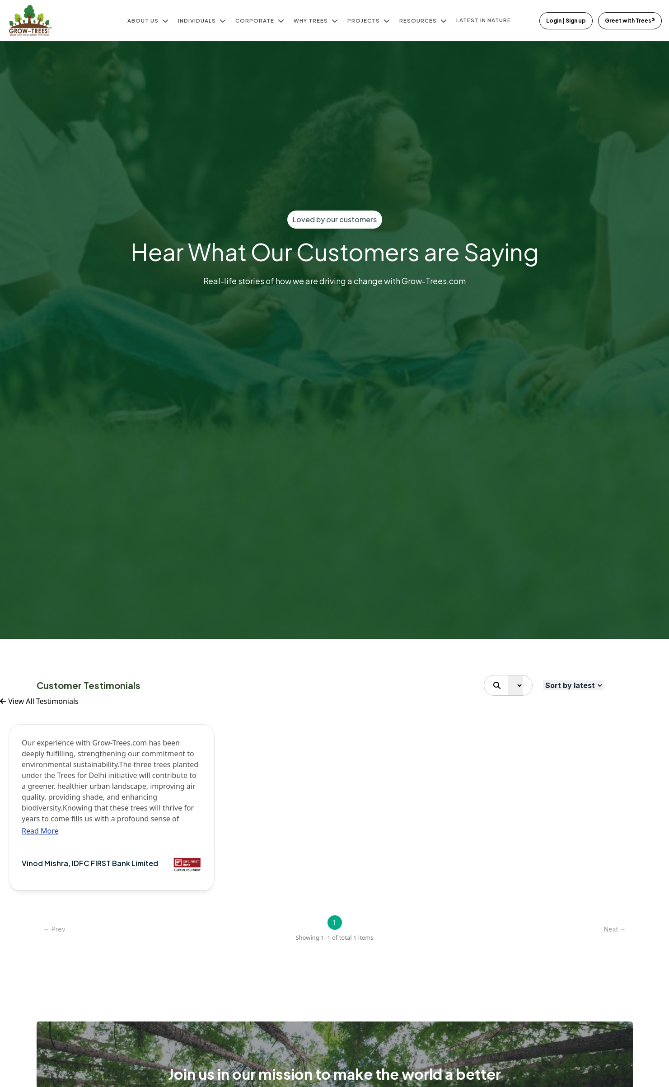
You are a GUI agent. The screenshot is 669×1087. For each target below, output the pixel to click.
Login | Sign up (566, 20)
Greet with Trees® (630, 20)
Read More (40, 831)
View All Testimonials (39, 701)
